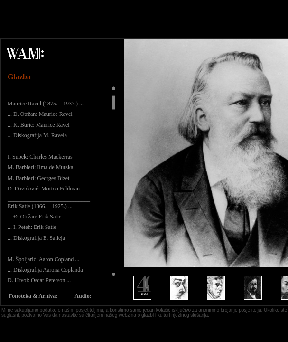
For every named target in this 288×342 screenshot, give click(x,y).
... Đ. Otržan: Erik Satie (34, 216)
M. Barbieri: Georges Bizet (38, 178)
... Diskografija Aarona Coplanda (45, 269)
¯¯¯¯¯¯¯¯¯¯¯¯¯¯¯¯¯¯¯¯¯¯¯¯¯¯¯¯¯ (49, 145)
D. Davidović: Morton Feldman (44, 188)
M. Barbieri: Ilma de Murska (40, 167)
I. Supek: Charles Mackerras (40, 156)
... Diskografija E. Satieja (36, 238)
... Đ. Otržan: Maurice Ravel (40, 114)
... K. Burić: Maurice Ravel (39, 125)
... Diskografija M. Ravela (37, 135)
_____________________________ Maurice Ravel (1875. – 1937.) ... (49, 99)
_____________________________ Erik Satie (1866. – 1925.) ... (49, 202)
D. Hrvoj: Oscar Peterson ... (39, 280)
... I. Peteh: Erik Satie (32, 227)
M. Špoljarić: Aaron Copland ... (43, 259)
